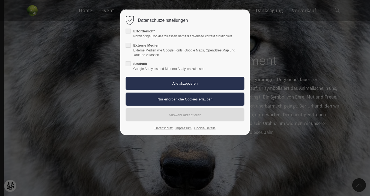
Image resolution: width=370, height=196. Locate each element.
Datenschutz (163, 128)
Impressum (183, 128)
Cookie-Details (205, 128)
